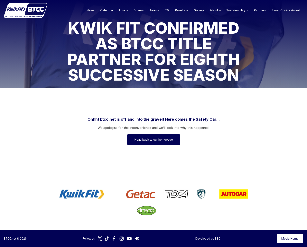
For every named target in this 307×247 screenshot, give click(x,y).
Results (180, 10)
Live (122, 10)
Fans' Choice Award (286, 10)
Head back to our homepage (153, 139)
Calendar (106, 10)
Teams (154, 10)
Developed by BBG (207, 238)
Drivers (139, 10)
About (214, 10)
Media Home (290, 238)
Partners (260, 10)
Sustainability (236, 10)
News (90, 10)
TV (167, 10)
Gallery (199, 10)
